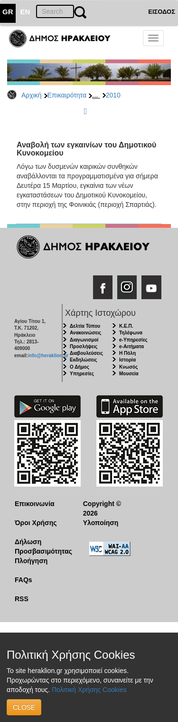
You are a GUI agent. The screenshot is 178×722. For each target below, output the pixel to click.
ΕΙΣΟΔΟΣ (161, 11)
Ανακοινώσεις (85, 332)
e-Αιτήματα (131, 346)
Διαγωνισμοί (84, 339)
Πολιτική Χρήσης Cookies (89, 689)
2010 (113, 95)
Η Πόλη (127, 353)
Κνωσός (128, 367)
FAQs (23, 580)
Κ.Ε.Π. (126, 326)
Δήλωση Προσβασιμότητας (41, 546)
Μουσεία (129, 373)
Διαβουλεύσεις (86, 353)
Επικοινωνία (35, 503)
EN (25, 12)
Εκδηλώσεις (83, 359)
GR (7, 12)
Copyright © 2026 (102, 508)
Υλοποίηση (101, 523)
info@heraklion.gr (48, 355)
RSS (21, 599)
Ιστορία (127, 359)
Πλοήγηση (31, 561)
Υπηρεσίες (82, 373)
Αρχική (31, 95)
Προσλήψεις (83, 346)
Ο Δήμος (79, 367)
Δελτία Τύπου (85, 326)
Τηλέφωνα (130, 332)
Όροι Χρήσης (36, 523)
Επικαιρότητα (66, 95)
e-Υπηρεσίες (133, 339)
